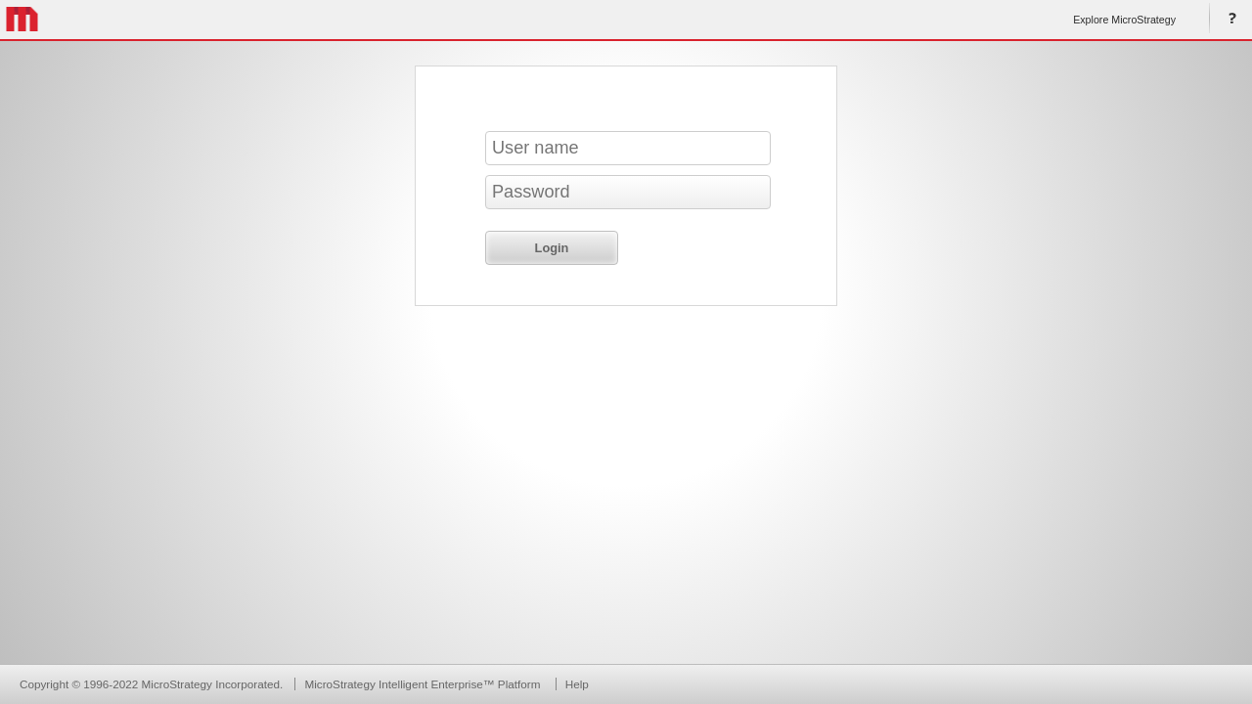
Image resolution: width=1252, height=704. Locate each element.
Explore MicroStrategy (1124, 19)
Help (1228, 19)
